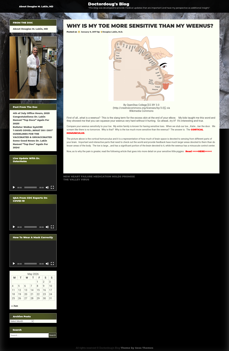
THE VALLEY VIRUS (76, 179)
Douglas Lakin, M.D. (112, 32)
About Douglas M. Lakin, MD (36, 6)
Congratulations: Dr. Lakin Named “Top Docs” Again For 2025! (31, 120)
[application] (33, 177)
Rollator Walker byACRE (28, 127)
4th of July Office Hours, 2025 (31, 113)
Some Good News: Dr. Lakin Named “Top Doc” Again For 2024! (30, 144)
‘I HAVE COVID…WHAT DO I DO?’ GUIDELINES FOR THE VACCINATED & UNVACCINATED (33, 134)
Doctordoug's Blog (108, 3)
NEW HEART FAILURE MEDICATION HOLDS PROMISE (99, 176)
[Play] (13, 187)
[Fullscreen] (52, 187)
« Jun (14, 305)
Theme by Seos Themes (137, 347)
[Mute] (47, 187)
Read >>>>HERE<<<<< (198, 151)
